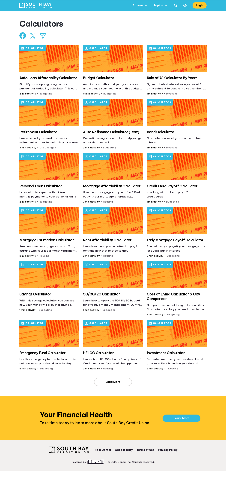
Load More (113, 381)
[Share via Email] (43, 36)
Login (198, 5)
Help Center (103, 449)
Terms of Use (146, 449)
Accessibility (124, 449)
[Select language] (184, 5)
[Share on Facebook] (23, 35)
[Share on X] (33, 36)
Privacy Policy (168, 449)
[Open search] (175, 5)
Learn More (181, 418)
